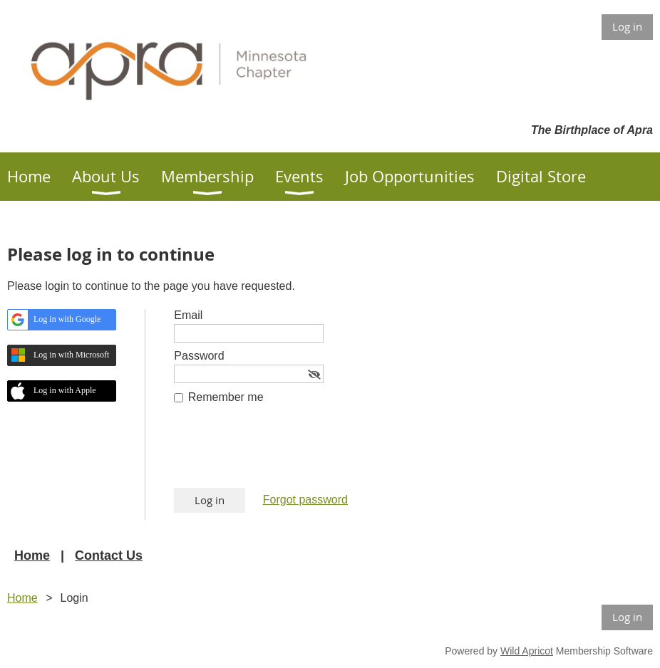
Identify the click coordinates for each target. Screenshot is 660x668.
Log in (627, 26)
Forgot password (305, 500)
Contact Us (109, 555)
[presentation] (282, 453)
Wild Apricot (526, 651)
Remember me (226, 397)
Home (32, 555)
